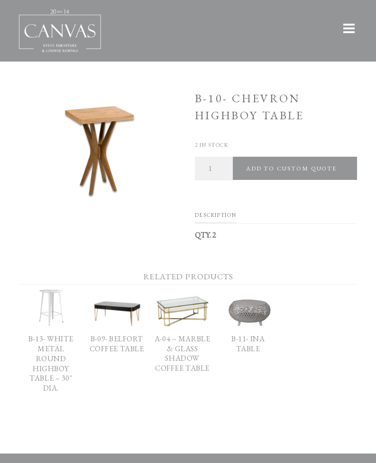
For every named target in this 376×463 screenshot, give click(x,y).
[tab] (215, 217)
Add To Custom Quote (291, 168)
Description (215, 215)
